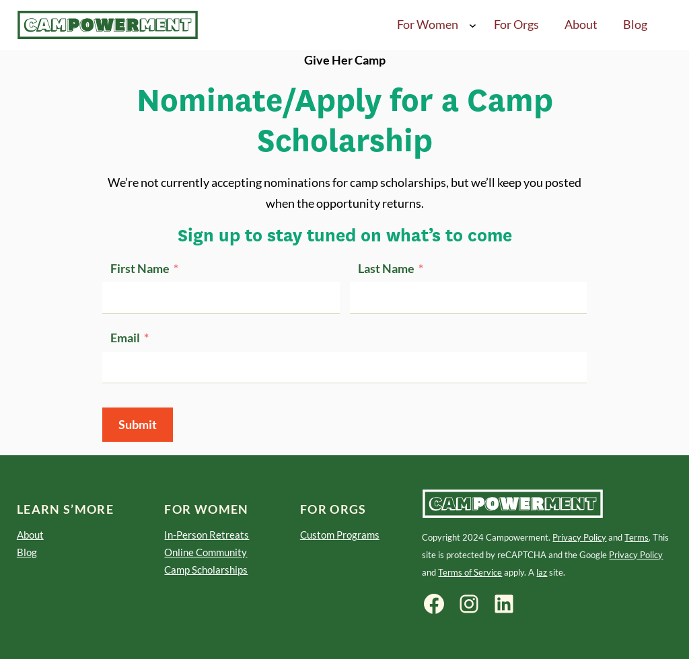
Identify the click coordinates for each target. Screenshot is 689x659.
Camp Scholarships (206, 570)
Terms (636, 537)
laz (541, 572)
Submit (137, 424)
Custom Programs (339, 535)
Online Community (205, 552)
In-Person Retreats (206, 535)
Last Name (386, 269)
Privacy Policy (579, 537)
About (30, 535)
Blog (27, 552)
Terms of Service (470, 572)
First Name (140, 269)
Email (125, 338)
